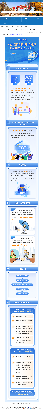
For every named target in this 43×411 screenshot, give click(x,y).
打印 (29, 32)
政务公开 (26, 18)
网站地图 (6, 406)
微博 (37, 32)
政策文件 (22, 26)
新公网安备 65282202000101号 (11, 408)
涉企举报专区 (35, 407)
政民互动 (5, 21)
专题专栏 (26, 21)
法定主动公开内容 (12, 26)
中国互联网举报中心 (34, 408)
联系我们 (3, 406)
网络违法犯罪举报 (26, 408)
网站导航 (5, 23)
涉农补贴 (37, 21)
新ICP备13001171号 (4, 408)
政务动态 (16, 18)
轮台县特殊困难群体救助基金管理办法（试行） (16, 34)
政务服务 (37, 18)
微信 (40, 32)
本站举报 (30, 407)
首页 (5, 26)
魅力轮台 (16, 21)
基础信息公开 (18, 26)
